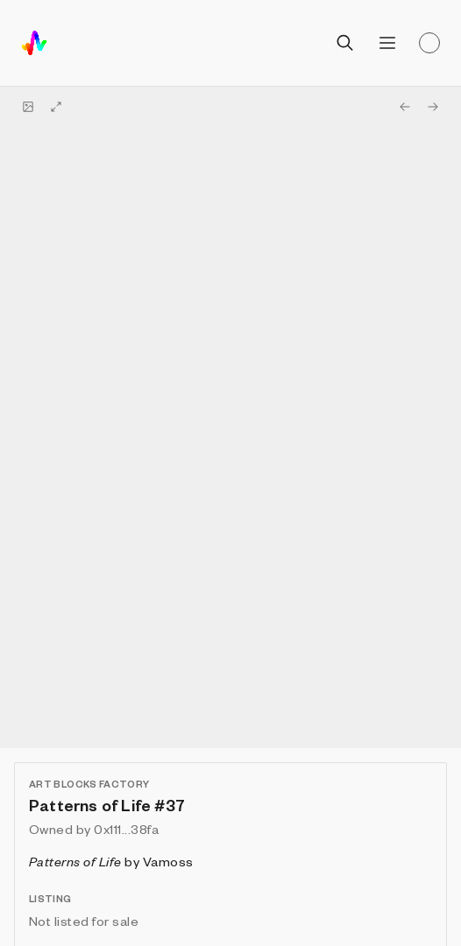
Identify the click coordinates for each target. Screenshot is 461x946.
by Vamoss (111, 861)
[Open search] (345, 42)
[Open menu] (387, 42)
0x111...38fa (126, 829)
